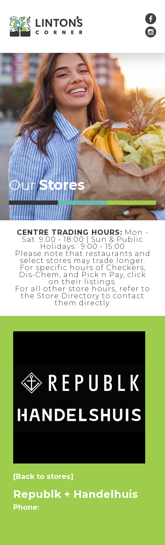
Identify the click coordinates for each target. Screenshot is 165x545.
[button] (114, 26)
